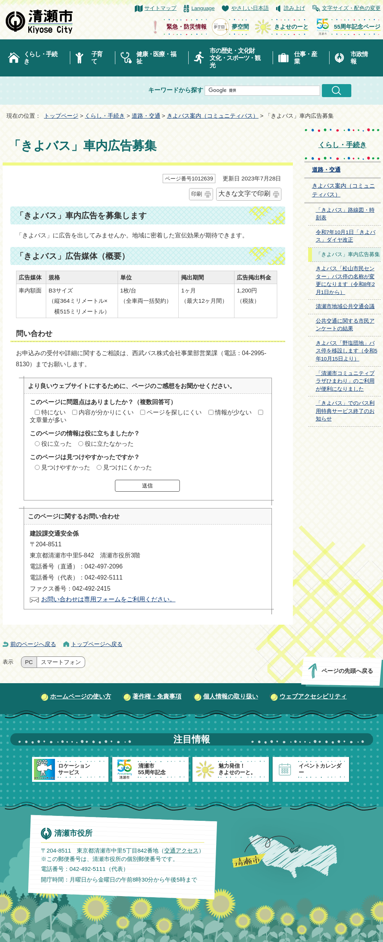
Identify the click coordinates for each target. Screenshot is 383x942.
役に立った (56, 443)
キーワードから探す (175, 90)
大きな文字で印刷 (244, 193)
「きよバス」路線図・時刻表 (345, 214)
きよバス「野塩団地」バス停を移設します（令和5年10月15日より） (347, 351)
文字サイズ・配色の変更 (351, 8)
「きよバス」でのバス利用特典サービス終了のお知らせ (345, 411)
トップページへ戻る (97, 644)
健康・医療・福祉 (156, 58)
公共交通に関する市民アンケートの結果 (345, 325)
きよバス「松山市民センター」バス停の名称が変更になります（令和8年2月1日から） (345, 280)
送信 (147, 485)
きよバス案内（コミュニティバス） (213, 115)
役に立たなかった (109, 443)
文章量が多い (48, 420)
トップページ (61, 115)
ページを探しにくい (174, 412)
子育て (96, 58)
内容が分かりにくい (106, 412)
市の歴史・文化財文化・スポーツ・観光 (235, 57)
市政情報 (359, 58)
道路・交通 (146, 115)
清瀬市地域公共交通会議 (345, 306)
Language (203, 8)
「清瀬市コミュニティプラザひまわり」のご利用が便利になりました (345, 381)
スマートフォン (61, 662)
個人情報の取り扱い (230, 696)
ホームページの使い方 (80, 696)
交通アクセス (181, 850)
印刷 (196, 194)
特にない (53, 412)
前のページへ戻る (33, 644)
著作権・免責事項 (157, 696)
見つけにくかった (127, 467)
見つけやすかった (65, 467)
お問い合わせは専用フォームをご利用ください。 (108, 599)
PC (29, 662)
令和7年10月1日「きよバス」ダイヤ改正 (345, 236)
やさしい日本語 (250, 8)
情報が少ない (233, 412)
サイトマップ (160, 8)
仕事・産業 (305, 58)
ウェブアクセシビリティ (313, 696)
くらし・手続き (40, 58)
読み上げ (294, 8)
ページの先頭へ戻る (347, 671)
